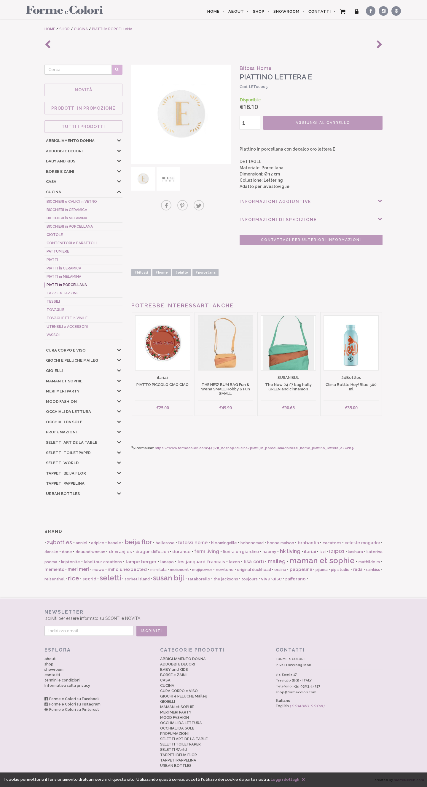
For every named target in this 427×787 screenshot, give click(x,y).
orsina (280, 569)
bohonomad (252, 543)
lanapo (167, 562)
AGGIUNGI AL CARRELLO (323, 123)
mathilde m (369, 562)
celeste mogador (362, 542)
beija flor (138, 542)
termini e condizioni (62, 680)
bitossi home (193, 542)
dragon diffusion (152, 551)
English (300, 706)
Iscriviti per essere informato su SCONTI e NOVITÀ (213, 615)
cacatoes (332, 543)
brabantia (308, 542)
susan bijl (168, 578)
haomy (269, 551)
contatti (52, 675)
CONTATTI (319, 11)
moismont (179, 569)
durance (181, 551)
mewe (98, 569)
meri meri (78, 569)
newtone (225, 569)
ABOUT (236, 11)
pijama (322, 569)
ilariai (310, 551)
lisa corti (254, 561)
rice (73, 578)
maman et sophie (322, 560)
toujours (249, 579)
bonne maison (280, 543)
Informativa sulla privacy (67, 685)
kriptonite (70, 562)
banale (114, 543)
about (50, 659)
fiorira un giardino (241, 551)
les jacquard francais (201, 561)
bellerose (165, 543)
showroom (53, 669)
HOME (213, 11)
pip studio (340, 569)
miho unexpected (127, 569)
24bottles (59, 542)
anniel (81, 543)
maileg (277, 561)
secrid (89, 579)
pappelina (301, 569)
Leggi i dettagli (285, 779)
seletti (110, 578)
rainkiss (373, 569)
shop (48, 664)
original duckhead (254, 569)
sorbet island (137, 579)
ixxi (323, 552)
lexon (234, 562)
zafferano (295, 579)
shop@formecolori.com (296, 692)
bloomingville (224, 543)
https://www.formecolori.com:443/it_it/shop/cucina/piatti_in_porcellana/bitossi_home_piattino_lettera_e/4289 (254, 448)
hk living (290, 551)
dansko (51, 552)
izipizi (337, 551)
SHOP (259, 11)
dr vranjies (120, 551)
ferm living (206, 551)
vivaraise (271, 579)
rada (358, 569)
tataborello (199, 579)
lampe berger (141, 561)
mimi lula (158, 569)
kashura (355, 552)
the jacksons (226, 579)
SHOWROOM (286, 11)
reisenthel (54, 579)
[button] (118, 140)
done (67, 552)
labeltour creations (103, 562)
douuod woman (90, 552)
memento (54, 569)
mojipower (202, 569)
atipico (97, 543)
